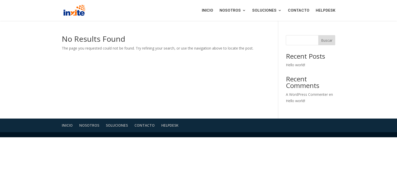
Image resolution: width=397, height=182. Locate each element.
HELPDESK (325, 11)
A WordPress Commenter (307, 94)
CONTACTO (298, 11)
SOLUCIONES (264, 11)
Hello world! (295, 64)
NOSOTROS (230, 11)
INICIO (207, 11)
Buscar (326, 40)
